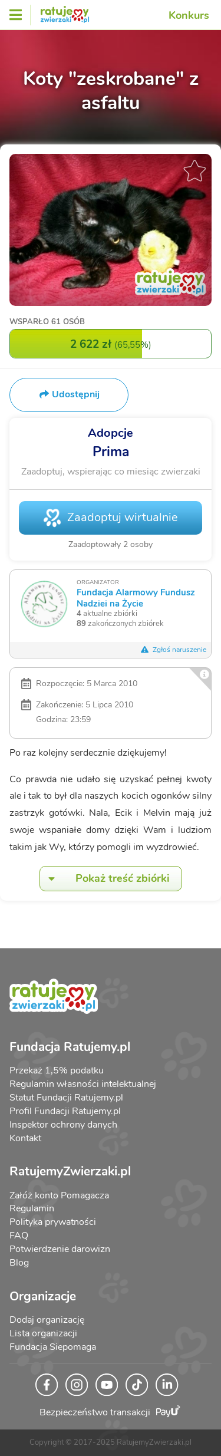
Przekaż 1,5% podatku (56, 1070)
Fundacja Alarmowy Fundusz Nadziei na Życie (136, 597)
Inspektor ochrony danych (63, 1124)
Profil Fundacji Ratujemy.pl (65, 1111)
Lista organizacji (43, 1333)
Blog (19, 1262)
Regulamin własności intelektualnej (82, 1084)
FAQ (18, 1235)
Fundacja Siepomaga (52, 1346)
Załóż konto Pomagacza (59, 1195)
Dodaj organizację (46, 1319)
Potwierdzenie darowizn (59, 1249)
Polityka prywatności (52, 1221)
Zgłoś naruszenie (173, 649)
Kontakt (25, 1138)
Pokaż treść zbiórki (105, 879)
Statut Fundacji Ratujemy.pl (66, 1097)
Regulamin (31, 1208)
